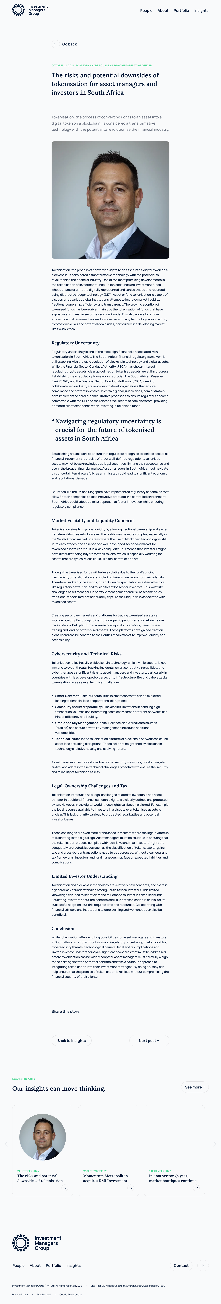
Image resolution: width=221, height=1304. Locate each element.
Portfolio (181, 10)
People (146, 10)
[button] (6, 1144)
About (163, 10)
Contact (181, 1265)
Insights (201, 10)
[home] (76, 10)
